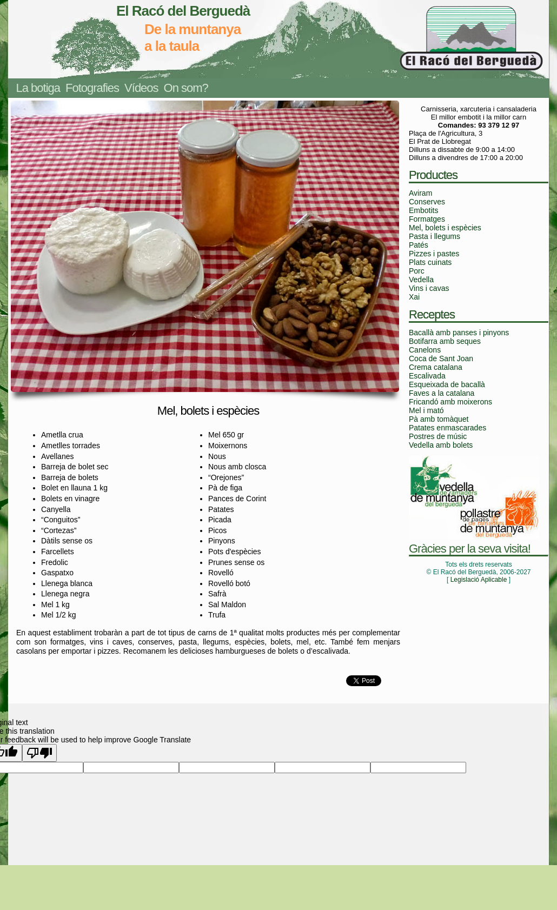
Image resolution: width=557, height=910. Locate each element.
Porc (417, 271)
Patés (418, 245)
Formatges (427, 219)
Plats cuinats (430, 262)
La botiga (38, 88)
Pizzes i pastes (434, 253)
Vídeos (141, 88)
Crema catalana (435, 367)
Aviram (420, 193)
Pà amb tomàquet (439, 419)
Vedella (421, 279)
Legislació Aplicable (478, 579)
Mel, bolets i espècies (445, 227)
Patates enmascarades (447, 427)
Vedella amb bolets (441, 445)
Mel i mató (426, 410)
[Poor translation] (39, 753)
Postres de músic (438, 436)
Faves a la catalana (441, 393)
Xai (414, 297)
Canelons (425, 350)
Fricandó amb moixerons (450, 401)
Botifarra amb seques (445, 341)
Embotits (423, 210)
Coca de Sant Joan (441, 358)
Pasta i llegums (434, 236)
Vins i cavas (429, 288)
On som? (186, 88)
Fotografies (92, 88)
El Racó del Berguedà (183, 11)
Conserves (427, 201)
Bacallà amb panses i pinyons (459, 332)
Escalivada (427, 375)
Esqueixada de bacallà (447, 384)
